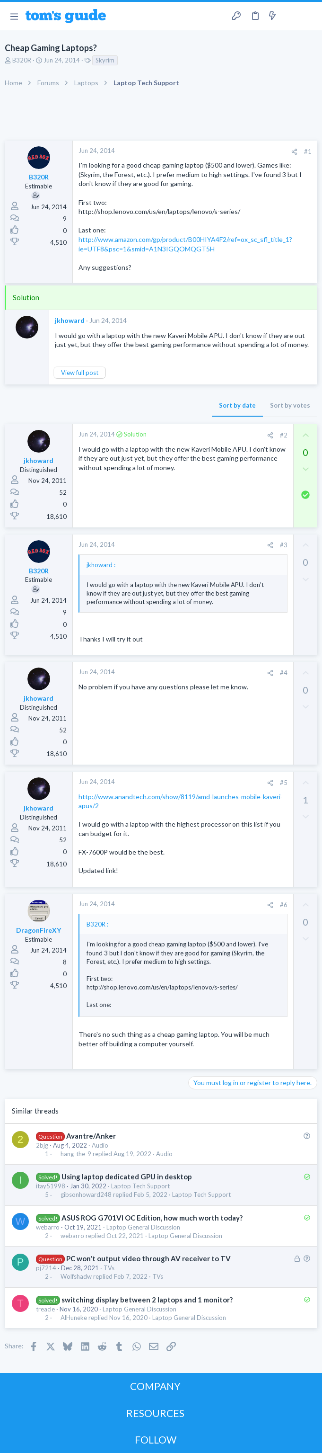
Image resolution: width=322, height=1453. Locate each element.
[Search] (309, 16)
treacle (45, 1309)
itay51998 (50, 1186)
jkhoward (70, 320)
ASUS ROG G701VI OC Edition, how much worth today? (152, 1217)
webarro (48, 1227)
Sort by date (237, 405)
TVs (109, 1268)
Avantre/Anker (91, 1136)
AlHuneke (74, 1318)
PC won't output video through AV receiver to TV (148, 1258)
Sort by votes (290, 405)
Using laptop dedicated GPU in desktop (126, 1176)
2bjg (42, 1145)
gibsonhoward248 (86, 1195)
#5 (283, 782)
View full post (79, 372)
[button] (14, 16)
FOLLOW (155, 1439)
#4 (283, 673)
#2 (283, 435)
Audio (100, 1145)
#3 (283, 545)
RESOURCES (155, 1413)
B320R (21, 60)
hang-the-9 (76, 1154)
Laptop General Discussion (143, 1227)
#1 (308, 151)
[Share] (294, 151)
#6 (283, 905)
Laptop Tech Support (140, 1186)
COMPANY (155, 1386)
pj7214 (46, 1268)
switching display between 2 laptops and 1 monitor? (147, 1299)
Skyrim (105, 60)
